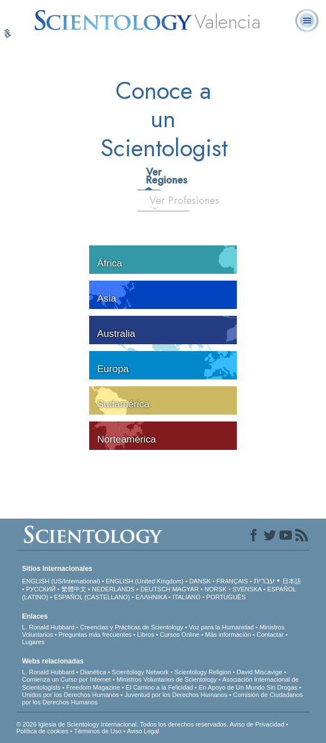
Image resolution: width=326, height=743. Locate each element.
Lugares (33, 641)
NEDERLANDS (113, 589)
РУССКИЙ (41, 589)
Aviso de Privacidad (256, 724)
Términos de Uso (98, 731)
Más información (228, 634)
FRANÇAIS (232, 581)
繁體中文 (73, 589)
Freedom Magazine (93, 687)
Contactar (270, 634)
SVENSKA (246, 589)
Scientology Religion (202, 672)
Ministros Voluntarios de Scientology (166, 679)
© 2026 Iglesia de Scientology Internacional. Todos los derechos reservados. (122, 724)
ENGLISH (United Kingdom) (144, 581)
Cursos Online (179, 634)
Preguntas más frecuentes (94, 634)
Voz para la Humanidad (221, 627)
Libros (145, 634)
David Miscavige (259, 672)
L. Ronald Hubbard (48, 627)
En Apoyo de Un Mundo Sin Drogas (248, 687)
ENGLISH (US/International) (61, 581)
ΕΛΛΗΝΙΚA (151, 597)
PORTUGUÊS (225, 597)
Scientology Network (140, 672)
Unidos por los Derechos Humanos (70, 694)
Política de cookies (42, 731)
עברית (264, 580)
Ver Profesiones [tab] (159, 200)
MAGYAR (185, 589)
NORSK (215, 589)
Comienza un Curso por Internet (66, 679)
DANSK (200, 581)
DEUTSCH (155, 589)
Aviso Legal (143, 731)
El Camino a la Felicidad (159, 687)
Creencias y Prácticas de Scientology (131, 627)
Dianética (93, 672)
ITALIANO (186, 597)
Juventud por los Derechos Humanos (175, 694)
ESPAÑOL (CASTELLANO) (92, 597)
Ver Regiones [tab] (153, 176)
